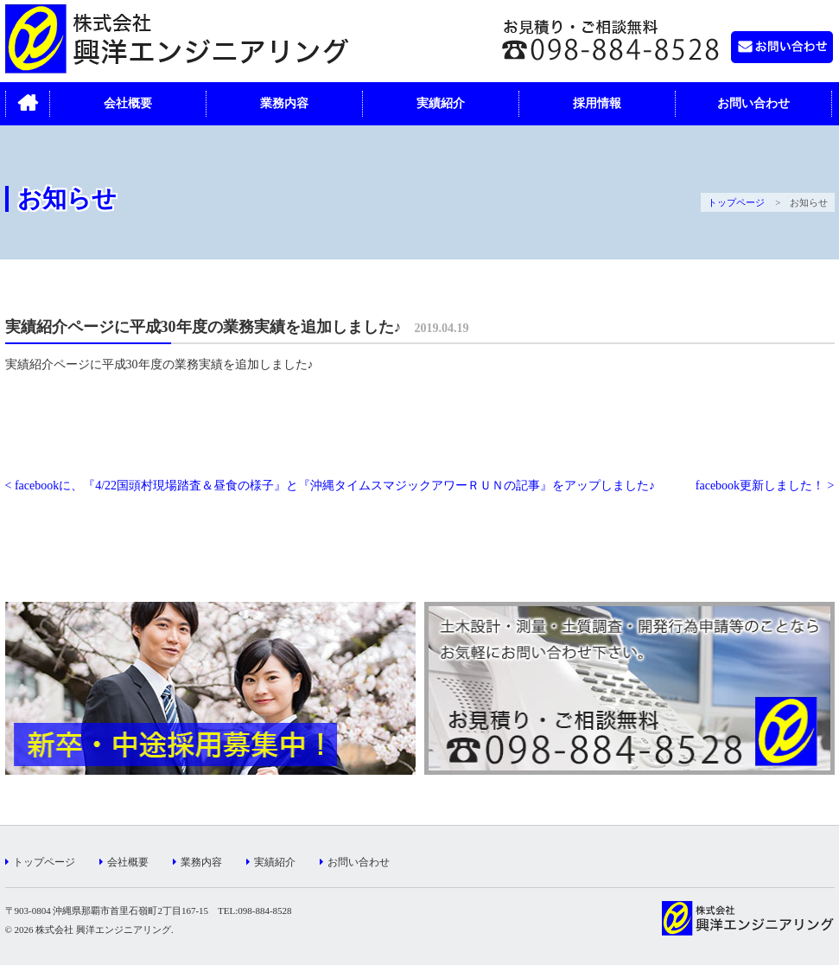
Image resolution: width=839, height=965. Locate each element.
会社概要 (128, 103)
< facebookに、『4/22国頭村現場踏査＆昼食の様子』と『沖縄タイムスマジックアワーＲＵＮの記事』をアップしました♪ (330, 485)
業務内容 (284, 103)
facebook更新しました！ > (765, 485)
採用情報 (597, 103)
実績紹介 (440, 103)
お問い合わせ (753, 103)
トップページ (736, 202)
